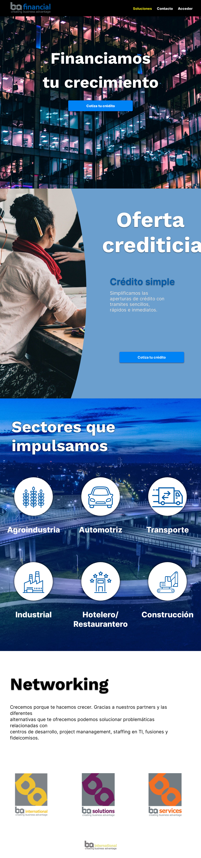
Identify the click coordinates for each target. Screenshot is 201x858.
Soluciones (142, 9)
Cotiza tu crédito (100, 106)
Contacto (165, 9)
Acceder (185, 9)
